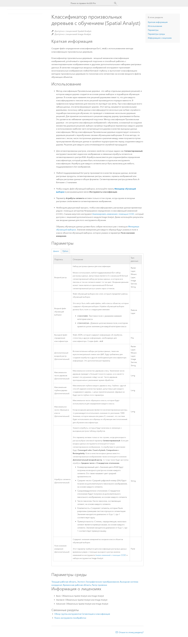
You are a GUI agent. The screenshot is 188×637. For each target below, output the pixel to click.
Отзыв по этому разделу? (131, 632)
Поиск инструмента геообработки (70, 618)
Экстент (81, 582)
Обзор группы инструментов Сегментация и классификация (82, 614)
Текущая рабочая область (63, 582)
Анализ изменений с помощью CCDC (110, 555)
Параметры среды (156, 34)
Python (65, 251)
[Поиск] (115, 3)
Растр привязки (99, 585)
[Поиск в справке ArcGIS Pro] (91, 3)
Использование (155, 26)
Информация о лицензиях (160, 38)
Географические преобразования (102, 582)
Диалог (56, 251)
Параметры (153, 30)
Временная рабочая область (77, 585)
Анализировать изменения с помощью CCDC (113, 214)
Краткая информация (157, 22)
